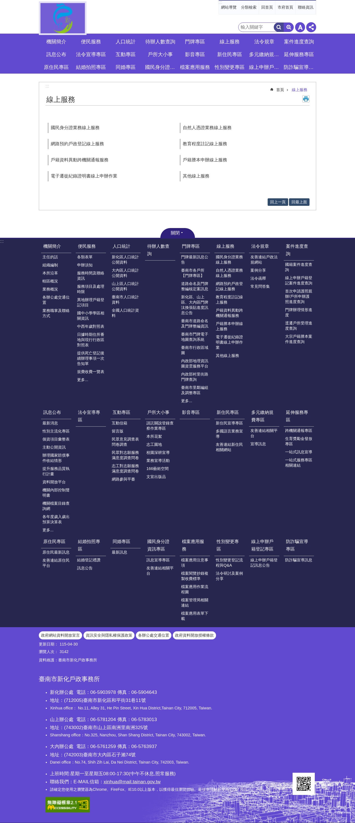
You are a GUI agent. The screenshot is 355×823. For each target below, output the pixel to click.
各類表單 (85, 257)
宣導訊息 (258, 444)
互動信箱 (119, 423)
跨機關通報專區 (298, 430)
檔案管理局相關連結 (194, 602)
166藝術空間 (157, 468)
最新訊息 (119, 552)
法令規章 (260, 246)
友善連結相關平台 (264, 433)
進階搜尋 (289, 27)
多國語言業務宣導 (229, 434)
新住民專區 (228, 412)
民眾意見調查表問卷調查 (125, 442)
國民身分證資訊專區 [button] (161, 67)
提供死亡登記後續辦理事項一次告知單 (90, 358)
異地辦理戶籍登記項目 (90, 302)
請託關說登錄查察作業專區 (160, 426)
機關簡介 (52, 246)
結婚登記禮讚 (88, 560)
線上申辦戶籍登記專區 (262, 545)
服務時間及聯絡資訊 (90, 276)
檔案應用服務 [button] (195, 67)
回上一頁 (278, 202)
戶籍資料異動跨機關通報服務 (79, 159)
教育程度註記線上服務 (205, 143)
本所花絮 (154, 436)
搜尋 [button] (279, 27)
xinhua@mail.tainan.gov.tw (132, 781)
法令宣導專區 (91, 54)
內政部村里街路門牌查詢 (194, 377)
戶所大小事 (158, 412)
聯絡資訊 (305, 7)
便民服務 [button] (91, 41)
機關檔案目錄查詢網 (56, 506)
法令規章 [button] (264, 41)
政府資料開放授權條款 (194, 635)
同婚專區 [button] (126, 67)
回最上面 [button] (299, 202)
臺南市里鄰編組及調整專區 (194, 390)
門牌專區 (191, 246)
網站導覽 (229, 7)
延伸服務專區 (297, 416)
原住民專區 (54, 541)
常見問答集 (260, 286)
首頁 (280, 89)
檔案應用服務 (193, 545)
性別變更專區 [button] (230, 67)
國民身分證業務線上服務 (75, 127)
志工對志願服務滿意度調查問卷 (125, 468)
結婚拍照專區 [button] (91, 67)
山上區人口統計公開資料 (125, 286)
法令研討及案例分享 (229, 576)
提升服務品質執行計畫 (56, 471)
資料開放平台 (54, 482)
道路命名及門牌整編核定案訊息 (194, 286)
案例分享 (258, 270)
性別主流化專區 (56, 431)
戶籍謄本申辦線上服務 (205, 159)
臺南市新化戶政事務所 (63, 18)
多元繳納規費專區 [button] (265, 54)
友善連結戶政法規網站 (264, 259)
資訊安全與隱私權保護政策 (109, 635)
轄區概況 (50, 281)
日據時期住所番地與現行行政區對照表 (90, 339)
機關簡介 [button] (56, 41)
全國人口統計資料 (125, 313)
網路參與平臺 (123, 479)
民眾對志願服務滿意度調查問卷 (125, 455)
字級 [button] (300, 27)
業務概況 (50, 289)
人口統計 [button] (126, 41)
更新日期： (48, 644)
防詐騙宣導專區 (297, 545)
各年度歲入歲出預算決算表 (56, 519)
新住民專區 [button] (229, 54)
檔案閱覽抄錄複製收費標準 (194, 576)
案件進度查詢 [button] (299, 41)
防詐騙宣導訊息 (298, 560)
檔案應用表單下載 (194, 616)
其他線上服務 (196, 176)
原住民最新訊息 (56, 552)
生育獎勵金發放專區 (298, 441)
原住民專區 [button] (56, 67)
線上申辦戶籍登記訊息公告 (264, 562)
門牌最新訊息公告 (194, 259)
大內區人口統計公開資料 (125, 273)
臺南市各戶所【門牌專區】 (192, 273)
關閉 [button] (175, 233)
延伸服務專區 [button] (299, 54)
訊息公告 (85, 568)
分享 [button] (311, 27)
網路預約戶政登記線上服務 (77, 143)
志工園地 (154, 444)
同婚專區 (121, 541)
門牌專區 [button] (195, 41)
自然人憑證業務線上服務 (207, 127)
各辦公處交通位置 (56, 300)
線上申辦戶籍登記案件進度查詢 (298, 280)
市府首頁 (285, 7)
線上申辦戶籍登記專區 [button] (265, 67)
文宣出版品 (156, 476)
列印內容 (306, 98)
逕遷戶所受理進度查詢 (298, 326)
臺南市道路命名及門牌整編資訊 (194, 323)
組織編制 (50, 265)
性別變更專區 (228, 545)
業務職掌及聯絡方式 (56, 313)
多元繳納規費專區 (262, 416)
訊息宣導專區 (158, 560)
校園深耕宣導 (158, 452)
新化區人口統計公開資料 (125, 259)
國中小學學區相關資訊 (90, 316)
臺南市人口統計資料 (125, 299)
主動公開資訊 (54, 447)
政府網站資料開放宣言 (60, 635)
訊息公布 (52, 412)
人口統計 (121, 246)
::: (220, 2)
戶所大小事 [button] (160, 54)
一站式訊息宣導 (298, 452)
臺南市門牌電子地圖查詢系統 (194, 337)
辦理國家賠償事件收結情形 (56, 458)
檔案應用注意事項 (194, 562)
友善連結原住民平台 (56, 563)
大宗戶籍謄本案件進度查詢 (298, 339)
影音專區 (195, 54)
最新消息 (50, 423)
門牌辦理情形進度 (298, 312)
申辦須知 (85, 265)
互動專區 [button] (126, 54)
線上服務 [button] (230, 41)
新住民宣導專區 (229, 423)
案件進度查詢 (297, 250)
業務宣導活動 (158, 460)
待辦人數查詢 (160, 41)
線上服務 (299, 89)
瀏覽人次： (48, 651)
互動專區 (121, 412)
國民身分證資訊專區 (158, 545)
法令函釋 (258, 278)
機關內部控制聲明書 (56, 492)
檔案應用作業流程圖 (194, 589)
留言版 (117, 431)
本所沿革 (50, 273)
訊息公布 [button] (56, 54)
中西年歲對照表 (90, 326)
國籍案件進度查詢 (298, 267)
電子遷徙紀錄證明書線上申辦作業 (84, 176)
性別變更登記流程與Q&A (229, 562)
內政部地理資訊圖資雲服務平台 (194, 363)
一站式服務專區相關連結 (298, 462)
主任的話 (50, 257)
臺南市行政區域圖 (194, 350)
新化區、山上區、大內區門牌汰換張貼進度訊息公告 (194, 305)
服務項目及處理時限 (90, 289)
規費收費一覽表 (90, 371)
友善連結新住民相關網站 (229, 447)
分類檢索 (249, 7)
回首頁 (267, 7)
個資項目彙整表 (56, 439)
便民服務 (87, 246)
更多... (82, 379)
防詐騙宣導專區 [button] (299, 67)
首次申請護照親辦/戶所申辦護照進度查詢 (298, 296)
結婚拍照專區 (89, 545)
